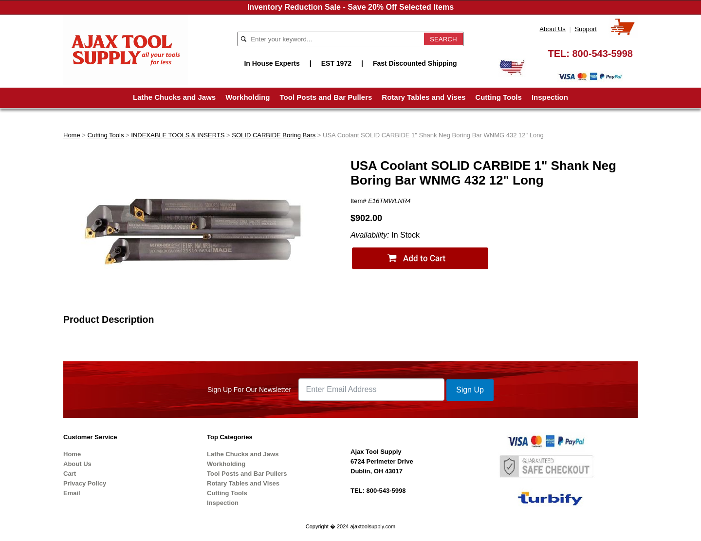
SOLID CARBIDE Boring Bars (273, 135)
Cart (69, 473)
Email (71, 493)
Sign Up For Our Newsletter (249, 389)
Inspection (550, 97)
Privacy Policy (84, 483)
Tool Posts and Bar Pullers (326, 97)
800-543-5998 (602, 53)
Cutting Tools (498, 97)
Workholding (247, 97)
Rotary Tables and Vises (423, 97)
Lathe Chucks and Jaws (174, 97)
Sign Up (470, 390)
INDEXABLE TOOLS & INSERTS (177, 135)
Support (585, 29)
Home (71, 135)
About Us (552, 29)
